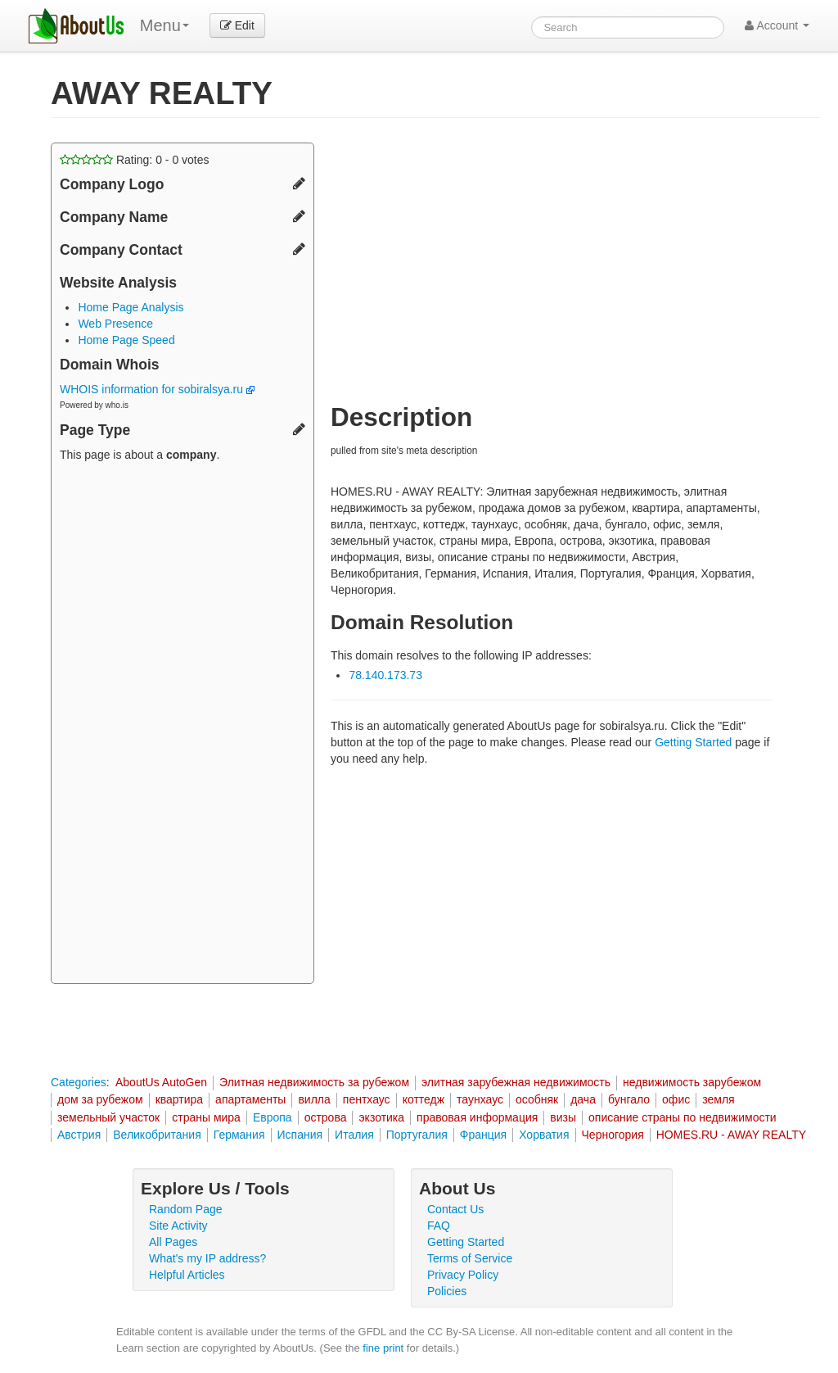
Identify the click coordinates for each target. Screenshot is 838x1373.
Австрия (79, 1134)
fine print (383, 1348)
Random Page (186, 1209)
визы (563, 1117)
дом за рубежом (100, 1099)
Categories (78, 1082)
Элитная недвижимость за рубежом (314, 1082)
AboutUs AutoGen (161, 1082)
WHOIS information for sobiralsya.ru (157, 389)
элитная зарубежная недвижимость (515, 1082)
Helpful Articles (187, 1274)
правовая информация (477, 1117)
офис (676, 1099)
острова (325, 1117)
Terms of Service (469, 1258)
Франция (483, 1134)
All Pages (173, 1241)
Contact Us (455, 1209)
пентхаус (366, 1099)
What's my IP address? (207, 1258)
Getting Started (693, 742)
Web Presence (115, 323)
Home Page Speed (126, 340)
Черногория (613, 1134)
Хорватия (544, 1134)
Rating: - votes (135, 159)
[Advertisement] (182, 725)
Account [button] (777, 25)
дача (583, 1099)
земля (718, 1099)
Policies (446, 1291)
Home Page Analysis (130, 307)
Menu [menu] (164, 25)
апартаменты (250, 1099)
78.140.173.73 (385, 675)
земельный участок (108, 1117)
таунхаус (480, 1099)
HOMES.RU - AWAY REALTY (731, 1134)
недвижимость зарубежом (692, 1082)
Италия (354, 1134)
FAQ (438, 1225)
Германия (239, 1134)
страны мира (206, 1117)
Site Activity (178, 1225)
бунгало (629, 1099)
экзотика (381, 1117)
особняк (537, 1099)
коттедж (423, 1099)
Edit (237, 25)
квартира (179, 1099)
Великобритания (157, 1134)
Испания (300, 1134)
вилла (314, 1099)
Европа (272, 1117)
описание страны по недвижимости (682, 1117)
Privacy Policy (462, 1274)
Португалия (417, 1134)
